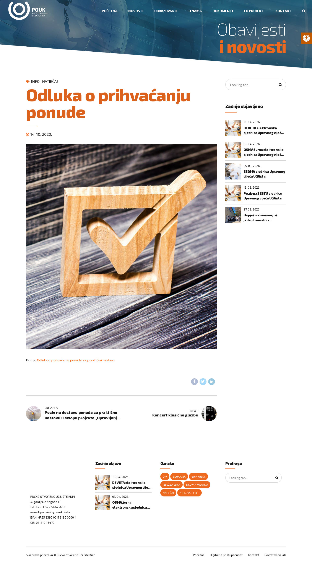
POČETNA (109, 11)
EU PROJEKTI (254, 11)
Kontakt (253, 555)
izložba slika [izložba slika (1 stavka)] (171, 484)
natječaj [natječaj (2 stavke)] (168, 492)
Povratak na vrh (275, 555)
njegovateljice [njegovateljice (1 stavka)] (189, 492)
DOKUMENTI (223, 11)
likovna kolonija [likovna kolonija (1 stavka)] (197, 484)
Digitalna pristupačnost (226, 555)
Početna (199, 555)
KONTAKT (283, 11)
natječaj (50, 81)
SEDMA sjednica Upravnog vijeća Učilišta (264, 173)
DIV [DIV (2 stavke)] (165, 476)
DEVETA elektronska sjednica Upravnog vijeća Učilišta (263, 130)
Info (35, 81)
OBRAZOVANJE (166, 11)
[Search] (280, 84)
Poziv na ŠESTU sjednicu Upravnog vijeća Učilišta (263, 195)
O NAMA (195, 11)
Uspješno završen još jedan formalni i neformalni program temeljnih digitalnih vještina (260, 217)
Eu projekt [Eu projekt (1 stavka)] (198, 476)
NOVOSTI (135, 11)
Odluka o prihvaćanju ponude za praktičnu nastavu (76, 360)
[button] (306, 38)
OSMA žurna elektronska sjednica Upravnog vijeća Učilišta (264, 152)
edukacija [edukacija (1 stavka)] (179, 476)
